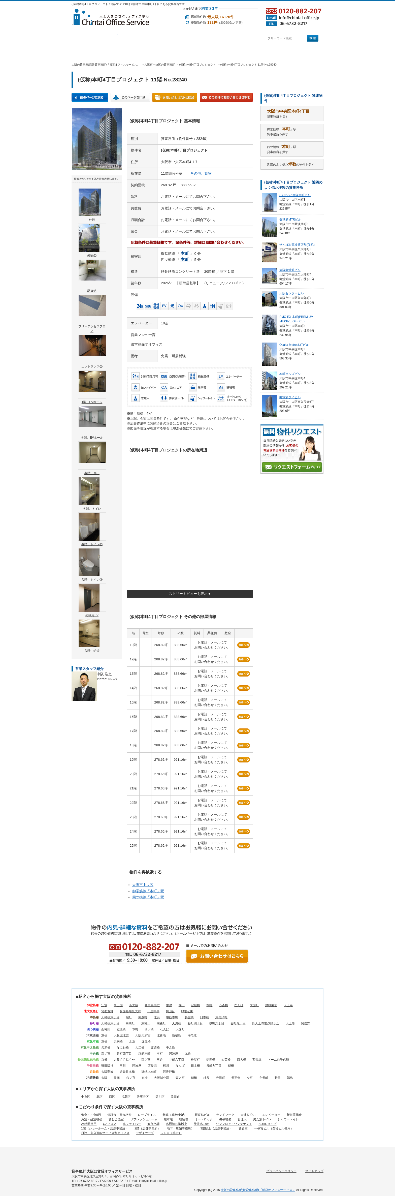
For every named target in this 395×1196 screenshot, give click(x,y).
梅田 (182, 1005)
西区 (112, 1096)
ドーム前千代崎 (278, 1059)
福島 (290, 1078)
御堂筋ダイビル (290, 397)
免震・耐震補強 (91, 1119)
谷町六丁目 (216, 1023)
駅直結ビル (202, 1115)
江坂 (104, 1005)
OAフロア (109, 1124)
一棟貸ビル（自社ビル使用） (273, 1128)
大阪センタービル (291, 293)
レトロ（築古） (171, 1133)
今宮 (250, 1078)
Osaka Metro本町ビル (294, 345)
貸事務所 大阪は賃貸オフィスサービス (102, 1171)
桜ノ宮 (130, 1078)
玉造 (160, 1059)
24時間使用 (88, 1124)
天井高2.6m (202, 1124)
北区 (99, 1096)
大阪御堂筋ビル (290, 270)
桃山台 (170, 1011)
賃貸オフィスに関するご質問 (200, 51)
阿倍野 (305, 1023)
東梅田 (145, 1023)
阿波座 (173, 1053)
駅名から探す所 (90, 1156)
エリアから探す (140, 38)
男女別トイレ (262, 1119)
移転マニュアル (157, 51)
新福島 (176, 1035)
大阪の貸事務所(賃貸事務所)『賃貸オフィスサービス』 (258, 1190)
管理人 (242, 1119)
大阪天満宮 (142, 1035)
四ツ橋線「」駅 (148, 897)
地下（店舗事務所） (180, 1128)
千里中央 (153, 1011)
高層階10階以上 (176, 1124)
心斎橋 (223, 1005)
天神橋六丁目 (110, 1017)
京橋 (104, 1035)
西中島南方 (152, 1005)
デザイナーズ (145, 1133)
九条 (188, 1053)
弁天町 (263, 1078)
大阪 (104, 1078)
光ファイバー (132, 1124)
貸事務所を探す (288, 113)
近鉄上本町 (148, 1072)
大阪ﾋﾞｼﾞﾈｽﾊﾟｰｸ (124, 1059)
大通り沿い (248, 1115)
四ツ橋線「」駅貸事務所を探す (281, 149)
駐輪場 (183, 1119)
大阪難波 (107, 1072)
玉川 (123, 1065)
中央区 (85, 1096)
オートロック (204, 1119)
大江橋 (139, 1047)
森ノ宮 (105, 1053)
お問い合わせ (305, 51)
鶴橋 (231, 1065)
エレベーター (271, 1115)
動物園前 (271, 1005)
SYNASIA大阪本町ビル (295, 195)
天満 (117, 1078)
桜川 (166, 1065)
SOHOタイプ (267, 1124)
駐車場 (168, 1119)
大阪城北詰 (121, 1035)
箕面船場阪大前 (130, 1011)
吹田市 (175, 1096)
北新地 (161, 1035)
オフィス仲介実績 (118, 51)
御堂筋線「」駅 (148, 891)
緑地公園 (187, 1011)
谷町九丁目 (238, 1023)
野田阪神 (107, 1065)
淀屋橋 (195, 1005)
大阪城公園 (161, 1078)
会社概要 (238, 51)
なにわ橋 (123, 1047)
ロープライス (147, 1115)
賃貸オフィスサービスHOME (87, 51)
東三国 (118, 1005)
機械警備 (225, 1119)
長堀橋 (189, 1017)
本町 (209, 1005)
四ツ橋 (149, 1029)
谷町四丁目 (195, 1023)
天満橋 (176, 1023)
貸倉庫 (243, 1128)
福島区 (125, 1096)
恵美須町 (221, 1017)
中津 (169, 1005)
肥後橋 (121, 1029)
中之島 (170, 1047)
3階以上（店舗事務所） (216, 1128)
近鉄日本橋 (127, 1072)
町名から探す (232, 38)
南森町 (142, 1017)
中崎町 (130, 1023)
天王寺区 (143, 1096)
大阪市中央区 (142, 885)
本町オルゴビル (290, 374)
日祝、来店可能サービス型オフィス (105, 1133)
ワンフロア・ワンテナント (234, 1124)
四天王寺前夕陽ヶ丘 (265, 1023)
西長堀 (256, 1059)
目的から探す (186, 38)
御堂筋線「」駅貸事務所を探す (281, 131)
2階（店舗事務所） (147, 1128)
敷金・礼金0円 (91, 1115)
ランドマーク (225, 1115)
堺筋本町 (172, 1017)
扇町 (129, 1017)
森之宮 (145, 1059)
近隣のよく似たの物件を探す (290, 164)
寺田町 (220, 1078)
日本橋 (204, 1017)
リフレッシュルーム (143, 1119)
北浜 (157, 1017)
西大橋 (241, 1059)
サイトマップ (314, 1171)
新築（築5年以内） (175, 1115)
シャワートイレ (288, 1119)
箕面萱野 (107, 1011)
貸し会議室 (116, 1119)
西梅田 (105, 1029)
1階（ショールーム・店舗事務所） (104, 1128)
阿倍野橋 (169, 1072)
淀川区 (159, 1096)
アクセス (270, 51)
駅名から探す (95, 38)
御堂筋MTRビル (290, 219)
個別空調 (153, 1124)
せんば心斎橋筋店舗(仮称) (297, 245)
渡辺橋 (155, 1047)
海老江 (192, 1035)
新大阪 (133, 1005)
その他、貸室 (201, 173)
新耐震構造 (294, 1115)
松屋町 (195, 1059)
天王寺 (288, 1005)
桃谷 (206, 1078)
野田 (278, 1078)
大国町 (254, 1005)
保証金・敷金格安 (119, 1115)
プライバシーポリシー (281, 1171)
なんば (238, 1005)
